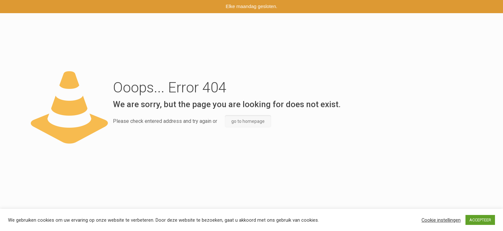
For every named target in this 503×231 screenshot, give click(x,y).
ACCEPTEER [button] (480, 220)
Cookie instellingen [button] (441, 220)
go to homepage (248, 121)
